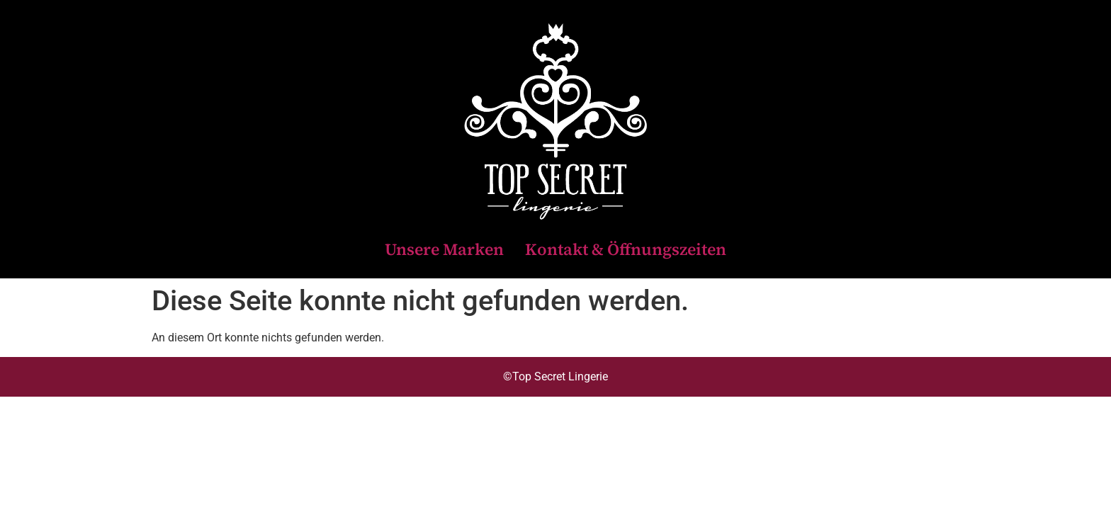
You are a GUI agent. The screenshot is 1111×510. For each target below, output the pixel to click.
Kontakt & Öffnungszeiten (625, 249)
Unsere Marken (444, 249)
